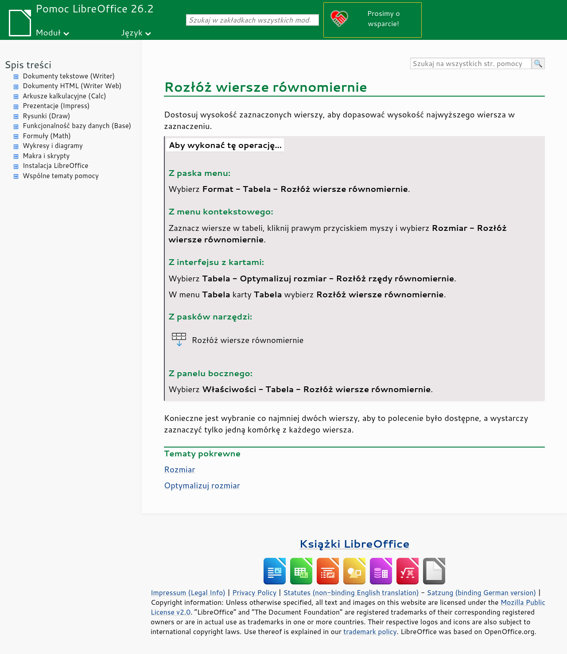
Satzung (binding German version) (481, 592)
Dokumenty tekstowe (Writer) (69, 76)
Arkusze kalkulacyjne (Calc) (64, 96)
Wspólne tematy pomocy (61, 175)
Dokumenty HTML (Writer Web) (72, 85)
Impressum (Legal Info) (188, 592)
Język (132, 32)
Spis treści (27, 64)
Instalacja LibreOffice (55, 165)
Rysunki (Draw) (46, 116)
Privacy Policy (254, 592)
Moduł (48, 32)
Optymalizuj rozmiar (202, 485)
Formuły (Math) (47, 135)
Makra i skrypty (46, 155)
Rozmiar (179, 469)
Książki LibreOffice (354, 543)
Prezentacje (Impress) (56, 105)
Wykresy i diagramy (53, 145)
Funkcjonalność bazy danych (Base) (77, 125)
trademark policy (369, 631)
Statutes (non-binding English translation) (351, 592)
